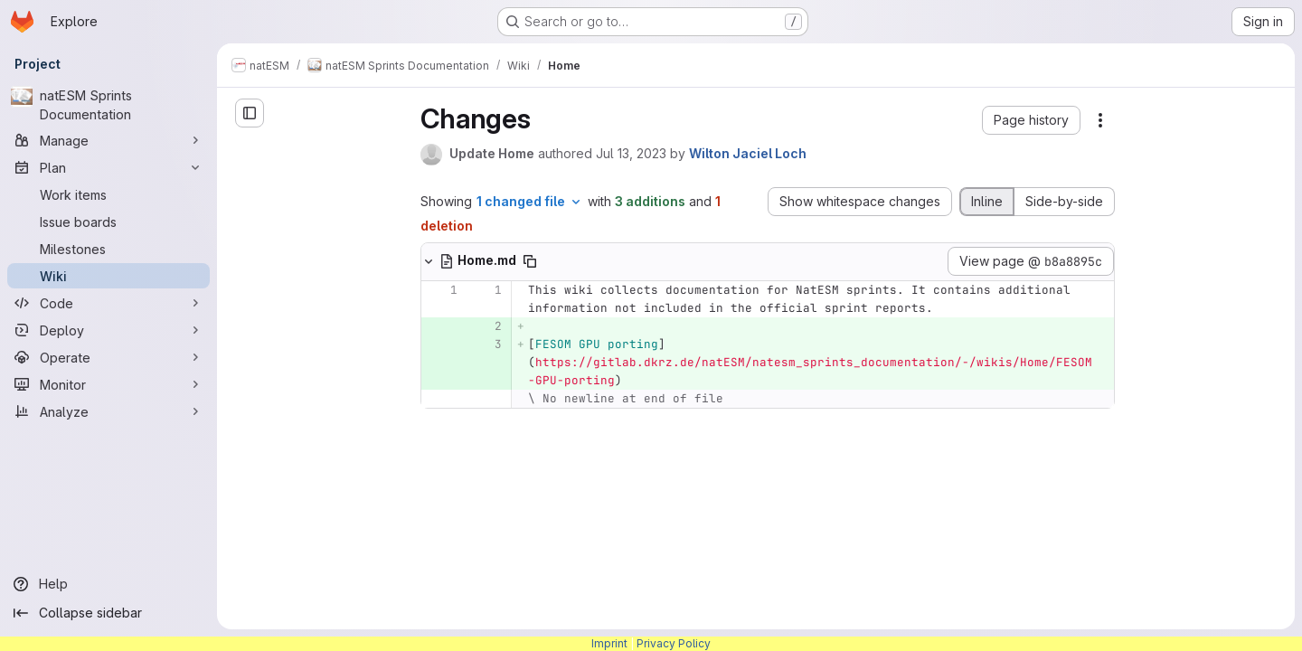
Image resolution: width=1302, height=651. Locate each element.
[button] (1031, 120)
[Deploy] (108, 330)
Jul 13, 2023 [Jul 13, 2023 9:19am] (631, 153)
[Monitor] (108, 384)
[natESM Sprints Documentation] (108, 105)
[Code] (108, 303)
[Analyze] (108, 411)
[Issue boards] (108, 221)
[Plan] (108, 167)
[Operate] (108, 357)
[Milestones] (108, 248)
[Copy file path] (530, 261)
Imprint (609, 643)
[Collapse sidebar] (108, 613)
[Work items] (108, 194)
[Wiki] (108, 275)
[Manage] (108, 140)
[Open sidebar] (249, 113)
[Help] (108, 584)
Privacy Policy (674, 643)
